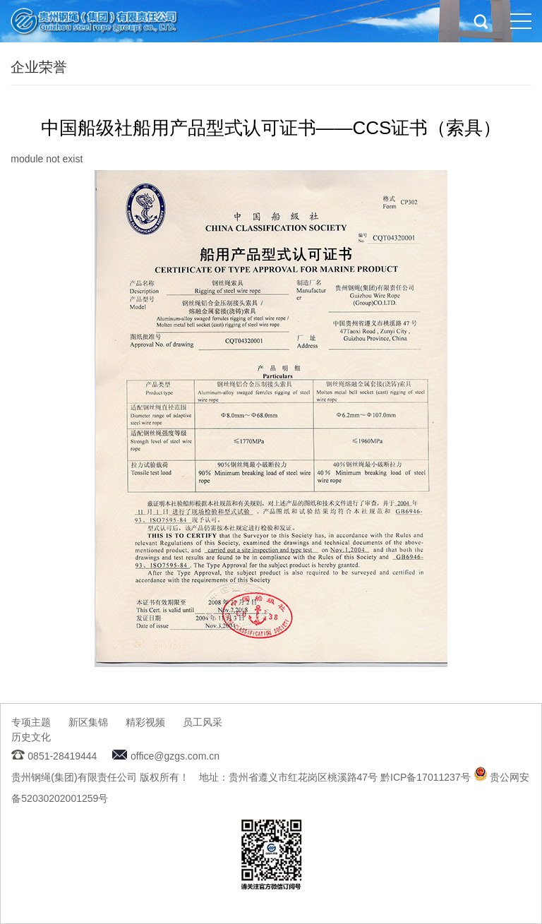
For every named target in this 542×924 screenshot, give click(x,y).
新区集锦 (88, 722)
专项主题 (31, 722)
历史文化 (31, 737)
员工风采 (202, 722)
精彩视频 (145, 722)
